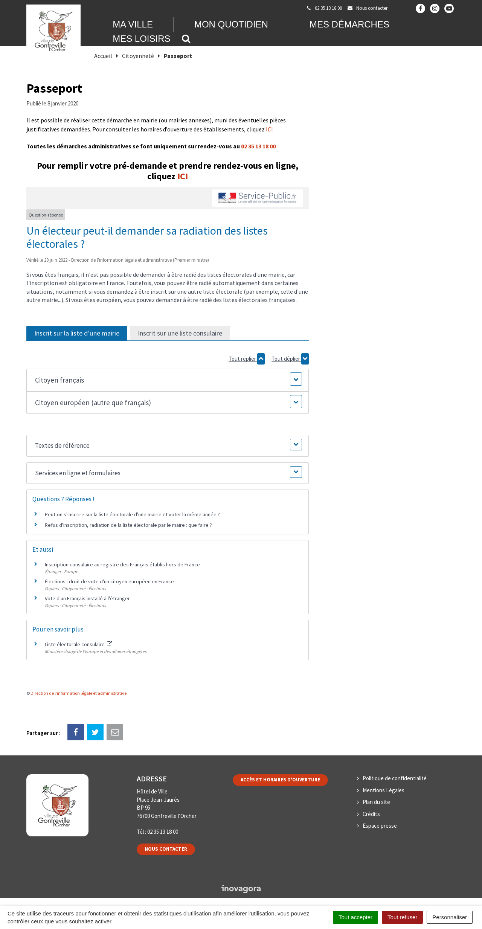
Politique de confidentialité (395, 778)
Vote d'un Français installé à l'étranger (87, 598)
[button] (167, 380)
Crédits (371, 814)
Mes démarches (349, 24)
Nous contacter (166, 849)
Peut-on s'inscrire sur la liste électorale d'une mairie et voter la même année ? (132, 514)
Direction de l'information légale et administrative (79, 693)
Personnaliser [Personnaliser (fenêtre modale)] (449, 917)
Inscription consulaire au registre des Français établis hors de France (122, 564)
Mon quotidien (231, 24)
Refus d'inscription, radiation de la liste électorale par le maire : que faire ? (128, 525)
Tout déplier (290, 359)
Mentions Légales (383, 790)
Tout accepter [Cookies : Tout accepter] (355, 917)
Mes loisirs (141, 39)
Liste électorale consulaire (78, 644)
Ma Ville (133, 24)
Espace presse (380, 825)
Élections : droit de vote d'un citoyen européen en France (109, 581)
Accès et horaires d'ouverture (280, 779)
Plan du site (376, 801)
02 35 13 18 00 (258, 146)
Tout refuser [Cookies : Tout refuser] (402, 917)
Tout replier (247, 359)
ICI (269, 129)
